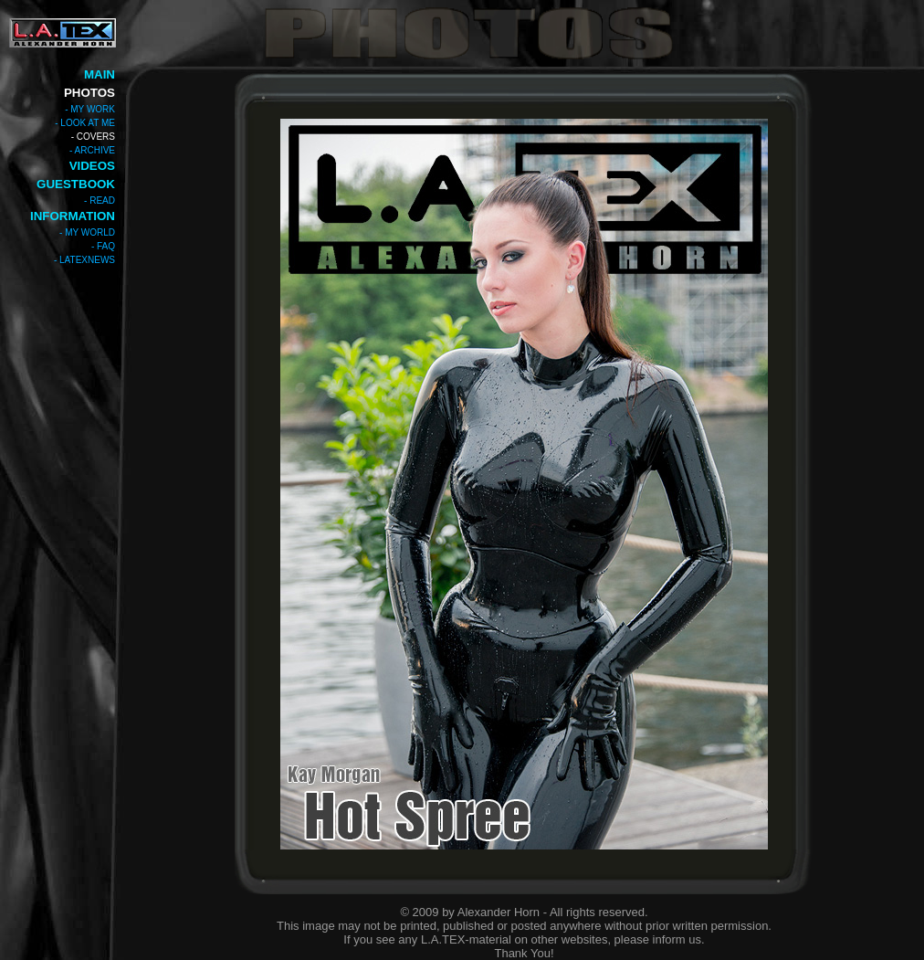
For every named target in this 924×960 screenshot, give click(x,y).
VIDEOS (92, 166)
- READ (99, 200)
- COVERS (93, 137)
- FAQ (103, 246)
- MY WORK (90, 109)
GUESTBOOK (76, 184)
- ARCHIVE (92, 150)
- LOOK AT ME (85, 123)
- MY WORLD (87, 232)
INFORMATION (72, 216)
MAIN (99, 74)
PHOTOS (89, 93)
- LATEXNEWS (84, 260)
